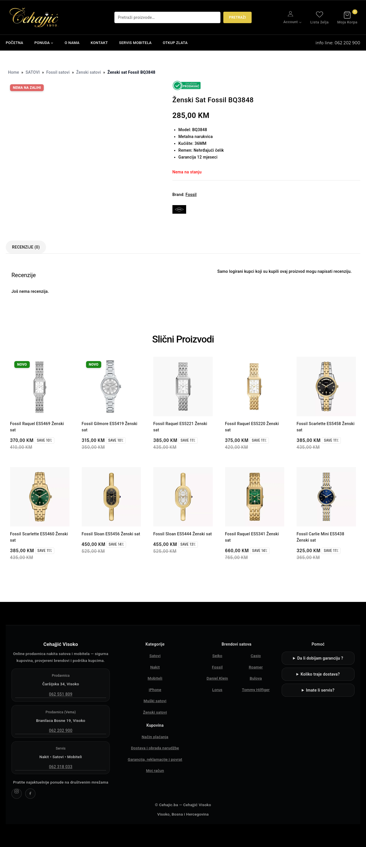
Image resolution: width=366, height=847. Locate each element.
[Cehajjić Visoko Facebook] (30, 793)
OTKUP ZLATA (175, 43)
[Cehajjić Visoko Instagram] (16, 793)
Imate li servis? (320, 690)
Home (13, 72)
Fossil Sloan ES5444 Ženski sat (182, 534)
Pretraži (237, 17)
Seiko (217, 655)
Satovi (154, 655)
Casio (256, 655)
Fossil (191, 194)
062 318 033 (60, 766)
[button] (300, 21)
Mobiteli (155, 678)
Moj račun (155, 770)
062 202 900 (60, 730)
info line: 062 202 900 (338, 42)
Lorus (217, 689)
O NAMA (72, 43)
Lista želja (319, 17)
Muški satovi (155, 700)
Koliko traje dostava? (320, 674)
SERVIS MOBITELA (135, 43)
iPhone (155, 689)
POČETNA (14, 43)
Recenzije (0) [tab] (26, 247)
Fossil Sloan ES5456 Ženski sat (111, 534)
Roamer (256, 667)
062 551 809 (60, 694)
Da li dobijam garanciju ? (320, 658)
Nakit (155, 667)
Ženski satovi (88, 72)
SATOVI (32, 72)
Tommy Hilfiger (256, 689)
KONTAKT (99, 43)
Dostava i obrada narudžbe (155, 748)
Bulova (256, 678)
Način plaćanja (155, 736)
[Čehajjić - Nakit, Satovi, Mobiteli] (34, 17)
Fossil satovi (58, 72)
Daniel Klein (217, 678)
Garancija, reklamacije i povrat (155, 759)
